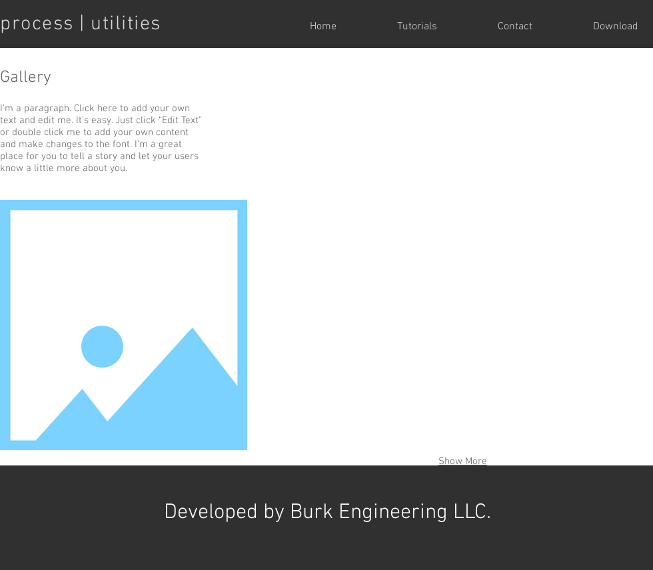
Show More (462, 461)
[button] (331, 127)
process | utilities (80, 24)
